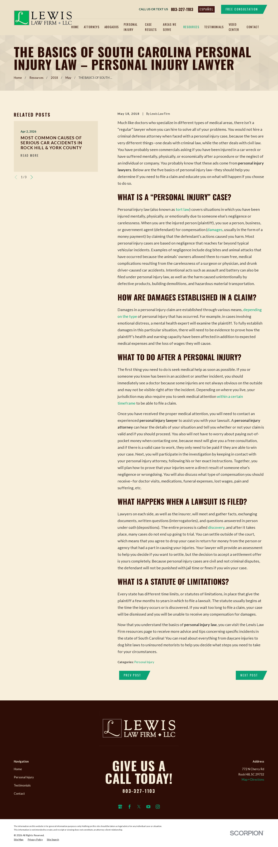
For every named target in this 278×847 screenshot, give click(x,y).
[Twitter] (139, 807)
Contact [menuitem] (253, 27)
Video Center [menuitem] (234, 27)
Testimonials (22, 785)
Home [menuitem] (75, 27)
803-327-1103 (182, 9)
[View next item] (32, 177)
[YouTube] (148, 807)
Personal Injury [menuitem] (130, 27)
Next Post (249, 675)
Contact (19, 793)
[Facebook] (129, 807)
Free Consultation (242, 9)
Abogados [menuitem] (111, 27)
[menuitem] (18, 839)
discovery (216, 527)
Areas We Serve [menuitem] (169, 27)
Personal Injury (144, 662)
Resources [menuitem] (191, 27)
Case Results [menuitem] (151, 27)
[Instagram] (158, 807)
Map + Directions (253, 779)
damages (215, 229)
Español (206, 9)
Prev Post (132, 675)
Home (18, 769)
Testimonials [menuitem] (214, 27)
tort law (182, 209)
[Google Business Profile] (120, 807)
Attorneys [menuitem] (91, 27)
